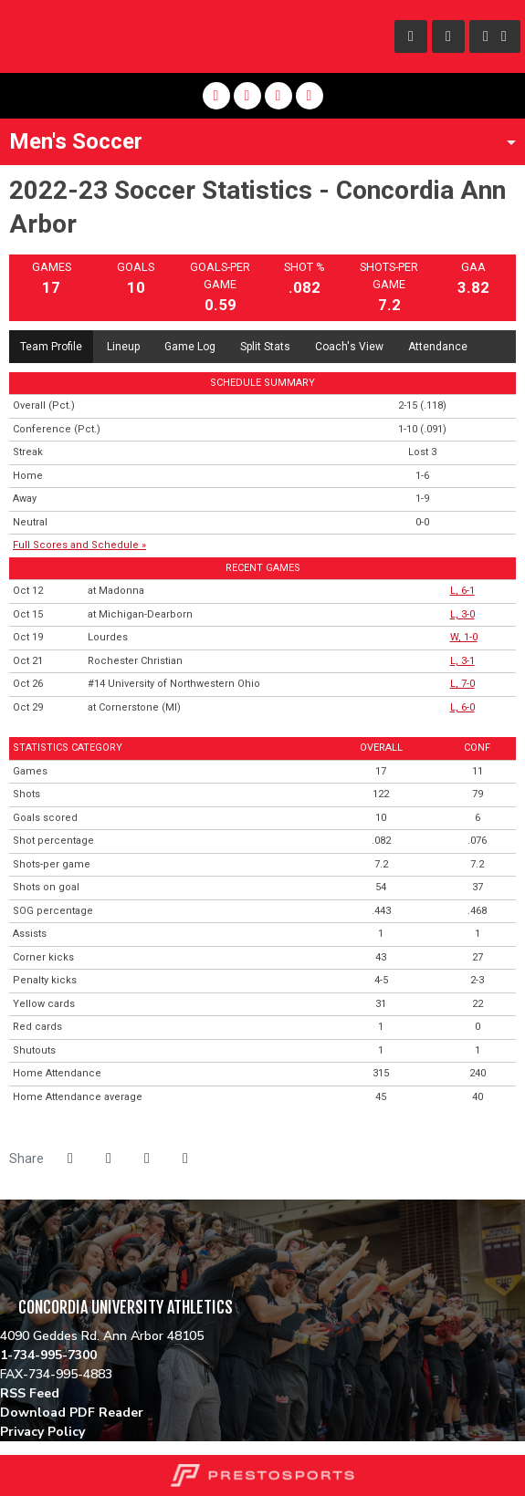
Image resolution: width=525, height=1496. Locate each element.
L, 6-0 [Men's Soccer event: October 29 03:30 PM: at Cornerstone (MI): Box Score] (462, 707)
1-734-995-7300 (48, 1355)
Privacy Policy (42, 1431)
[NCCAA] (0, 1285)
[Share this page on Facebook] (70, 1158)
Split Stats (265, 346)
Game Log (189, 346)
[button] (185, 1158)
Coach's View (349, 346)
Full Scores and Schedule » (79, 545)
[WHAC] (0, 1266)
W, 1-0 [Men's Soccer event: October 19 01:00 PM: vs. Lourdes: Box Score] (464, 637)
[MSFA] (0, 1228)
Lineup (123, 346)
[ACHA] (0, 1247)
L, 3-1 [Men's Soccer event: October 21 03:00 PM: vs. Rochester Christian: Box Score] (462, 661)
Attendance (437, 346)
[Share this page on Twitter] (108, 1158)
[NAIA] (0, 1208)
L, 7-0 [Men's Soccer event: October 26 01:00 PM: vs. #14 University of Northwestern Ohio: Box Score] (462, 684)
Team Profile (51, 346)
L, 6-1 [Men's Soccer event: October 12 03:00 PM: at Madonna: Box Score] (462, 591)
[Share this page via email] (147, 1158)
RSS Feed (29, 1393)
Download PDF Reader (71, 1412)
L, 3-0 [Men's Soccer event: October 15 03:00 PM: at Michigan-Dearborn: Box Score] (462, 614)
